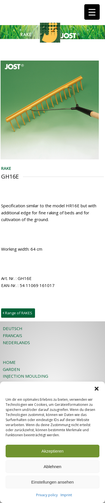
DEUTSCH (12, 328)
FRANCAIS (12, 335)
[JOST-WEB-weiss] (43, 11)
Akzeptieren (52, 451)
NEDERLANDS (16, 342)
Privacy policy (47, 495)
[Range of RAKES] (18, 313)
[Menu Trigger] (92, 12)
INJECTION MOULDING (25, 376)
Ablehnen (52, 466)
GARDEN (11, 369)
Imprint (66, 495)
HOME (9, 362)
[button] (96, 388)
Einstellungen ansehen (52, 482)
